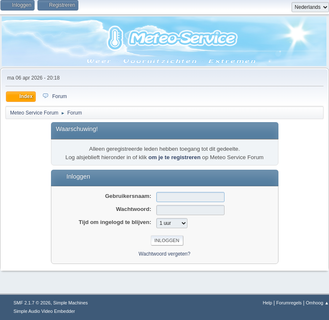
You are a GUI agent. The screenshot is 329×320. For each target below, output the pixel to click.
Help (267, 302)
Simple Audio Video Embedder (44, 311)
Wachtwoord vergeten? (164, 254)
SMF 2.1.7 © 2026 (32, 302)
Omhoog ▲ (317, 302)
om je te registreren (174, 157)
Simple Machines (70, 302)
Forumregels (289, 302)
